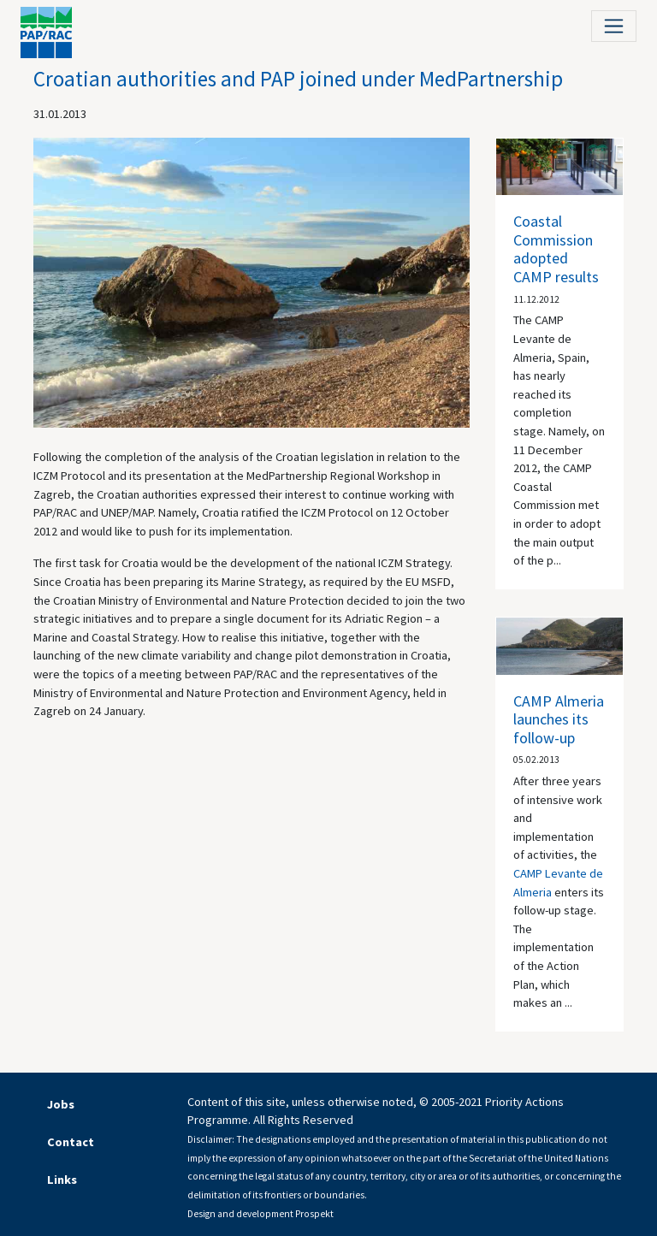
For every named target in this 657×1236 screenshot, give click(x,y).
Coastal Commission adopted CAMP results (556, 249)
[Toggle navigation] (613, 26)
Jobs (60, 1104)
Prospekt (314, 1214)
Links (62, 1179)
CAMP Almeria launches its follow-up (558, 719)
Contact (70, 1142)
